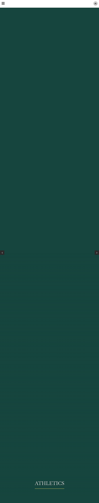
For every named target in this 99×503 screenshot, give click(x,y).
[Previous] (2, 252)
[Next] (97, 252)
